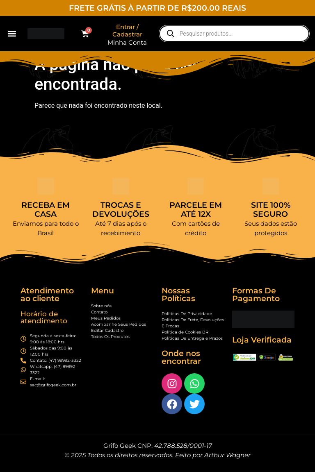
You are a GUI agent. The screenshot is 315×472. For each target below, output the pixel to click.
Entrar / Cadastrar (127, 30)
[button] (11, 34)
